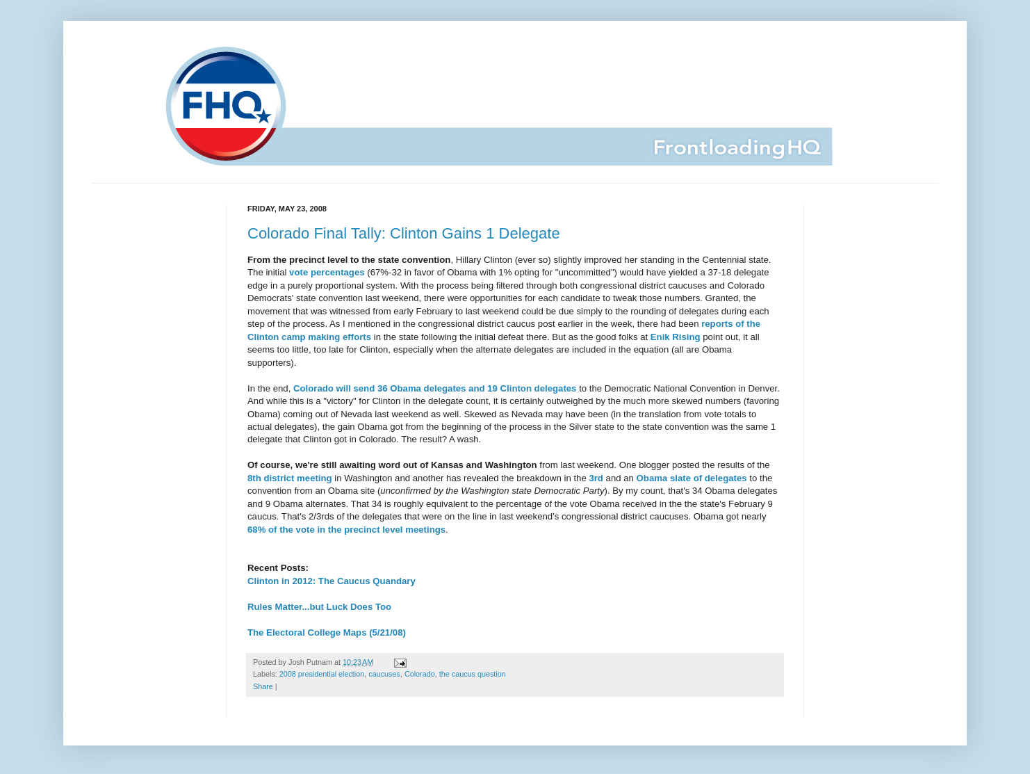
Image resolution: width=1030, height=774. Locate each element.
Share (263, 686)
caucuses (384, 674)
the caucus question (472, 674)
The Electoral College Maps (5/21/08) (326, 632)
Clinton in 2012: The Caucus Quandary (331, 581)
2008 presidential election (321, 674)
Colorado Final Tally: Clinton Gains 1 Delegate (403, 233)
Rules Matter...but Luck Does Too (319, 607)
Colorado (419, 674)
